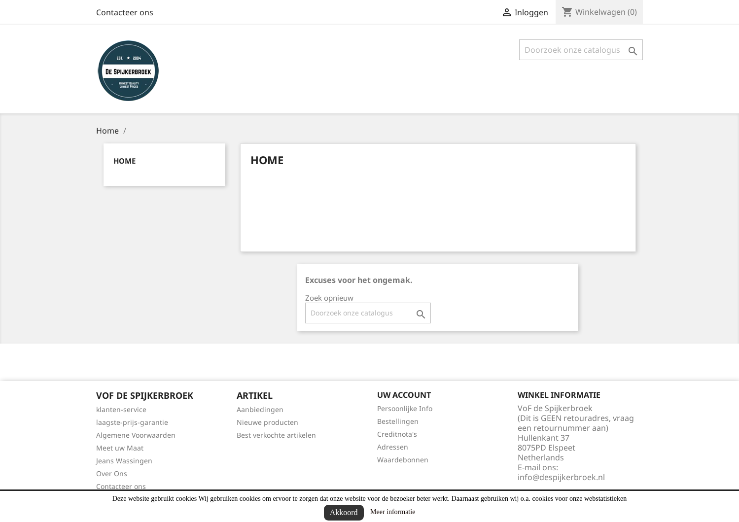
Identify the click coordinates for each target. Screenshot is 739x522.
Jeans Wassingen (124, 460)
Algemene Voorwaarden (136, 435)
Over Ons (111, 473)
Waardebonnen (402, 459)
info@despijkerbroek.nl (561, 477)
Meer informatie (392, 512)
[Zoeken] (581, 49)
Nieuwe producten (267, 422)
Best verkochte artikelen (276, 435)
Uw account (404, 394)
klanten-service (121, 409)
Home (124, 161)
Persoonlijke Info (404, 408)
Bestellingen (398, 421)
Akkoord (344, 512)
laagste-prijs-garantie (132, 422)
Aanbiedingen (260, 409)
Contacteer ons (124, 12)
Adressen (392, 447)
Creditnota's (397, 434)
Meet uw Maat (119, 447)
